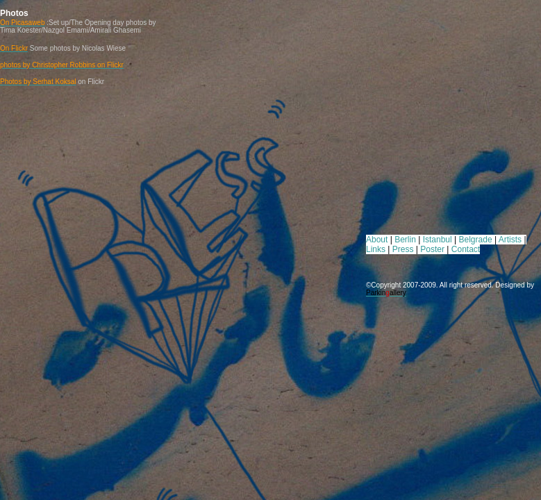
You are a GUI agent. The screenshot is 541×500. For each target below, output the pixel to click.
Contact (465, 249)
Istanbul (437, 239)
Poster (432, 249)
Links (375, 249)
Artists (510, 239)
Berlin (405, 239)
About (377, 239)
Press (403, 249)
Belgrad (473, 239)
